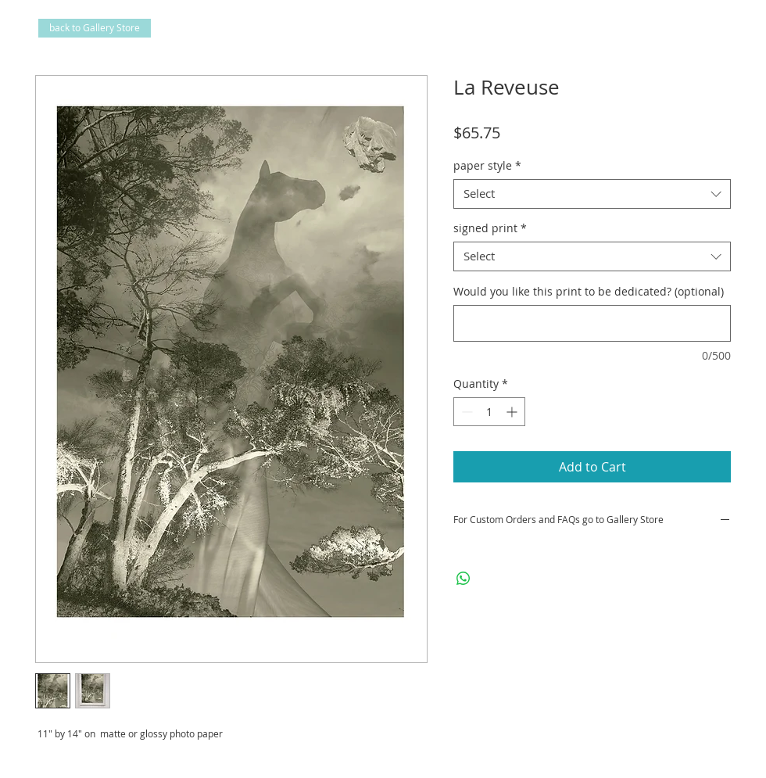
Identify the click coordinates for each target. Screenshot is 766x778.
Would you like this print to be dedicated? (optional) (588, 291)
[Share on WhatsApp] (463, 578)
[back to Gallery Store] (94, 28)
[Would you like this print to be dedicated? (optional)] (592, 323)
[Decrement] (465, 411)
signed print (490, 228)
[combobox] (592, 194)
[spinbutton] (489, 411)
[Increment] (513, 411)
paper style (487, 166)
